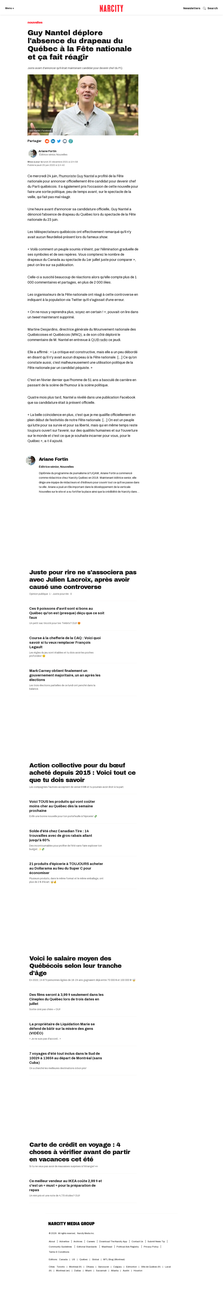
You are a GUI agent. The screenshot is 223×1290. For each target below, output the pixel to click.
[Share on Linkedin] (53, 141)
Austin (126, 1270)
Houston (138, 1270)
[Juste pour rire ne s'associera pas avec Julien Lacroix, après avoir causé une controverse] (83, 536)
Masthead (107, 1247)
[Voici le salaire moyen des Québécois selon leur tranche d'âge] (83, 923)
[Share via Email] (65, 141)
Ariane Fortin (47, 151)
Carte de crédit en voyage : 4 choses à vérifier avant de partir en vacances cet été (79, 1152)
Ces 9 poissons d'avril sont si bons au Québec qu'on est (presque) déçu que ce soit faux (66, 613)
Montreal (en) (63, 1270)
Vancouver (103, 1267)
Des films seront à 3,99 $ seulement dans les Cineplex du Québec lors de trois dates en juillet (66, 999)
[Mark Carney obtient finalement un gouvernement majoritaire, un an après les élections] (120, 677)
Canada (63, 1259)
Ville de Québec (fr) (151, 1267)
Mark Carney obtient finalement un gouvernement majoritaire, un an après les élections (65, 675)
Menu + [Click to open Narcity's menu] (9, 8)
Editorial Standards (87, 1247)
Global (95, 1259)
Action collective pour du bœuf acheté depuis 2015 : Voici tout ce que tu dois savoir (82, 772)
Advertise (64, 1241)
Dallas (77, 1270)
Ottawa (90, 1267)
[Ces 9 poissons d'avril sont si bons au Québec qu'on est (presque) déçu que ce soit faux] (120, 615)
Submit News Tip (156, 1241)
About (52, 1241)
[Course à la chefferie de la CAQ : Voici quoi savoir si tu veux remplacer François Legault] (120, 645)
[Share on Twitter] (59, 141)
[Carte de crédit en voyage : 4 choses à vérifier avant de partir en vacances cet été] (83, 1109)
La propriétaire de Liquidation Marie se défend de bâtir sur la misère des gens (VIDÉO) (62, 1028)
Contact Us (137, 1241)
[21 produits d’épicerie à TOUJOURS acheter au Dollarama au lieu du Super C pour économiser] (120, 871)
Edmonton (131, 1267)
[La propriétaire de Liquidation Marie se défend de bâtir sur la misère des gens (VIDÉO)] (120, 1031)
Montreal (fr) (75, 1267)
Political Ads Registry (128, 1247)
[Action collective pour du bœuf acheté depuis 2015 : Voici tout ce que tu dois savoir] (83, 729)
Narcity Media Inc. (85, 1233)
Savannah (101, 1270)
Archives (78, 1241)
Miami (88, 1270)
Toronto (61, 1267)
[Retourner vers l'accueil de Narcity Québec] (111, 8)
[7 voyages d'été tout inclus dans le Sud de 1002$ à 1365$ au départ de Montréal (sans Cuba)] (120, 1060)
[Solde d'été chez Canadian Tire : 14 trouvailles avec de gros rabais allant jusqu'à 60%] (120, 838)
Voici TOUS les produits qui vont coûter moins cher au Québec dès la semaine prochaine (62, 806)
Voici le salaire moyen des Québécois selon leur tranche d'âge (75, 965)
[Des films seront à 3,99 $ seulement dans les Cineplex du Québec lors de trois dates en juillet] (120, 1001)
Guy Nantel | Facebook (40, 130)
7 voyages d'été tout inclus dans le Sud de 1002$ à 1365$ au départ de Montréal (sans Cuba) (65, 1058)
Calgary (117, 1267)
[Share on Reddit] (47, 141)
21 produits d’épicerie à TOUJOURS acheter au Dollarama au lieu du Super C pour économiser (66, 868)
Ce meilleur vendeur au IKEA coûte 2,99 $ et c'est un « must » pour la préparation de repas (65, 1185)
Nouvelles (35, 22)
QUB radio (99, 340)
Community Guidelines (60, 1247)
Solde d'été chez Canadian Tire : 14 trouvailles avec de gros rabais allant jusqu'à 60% (60, 835)
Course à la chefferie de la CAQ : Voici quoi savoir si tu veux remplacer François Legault (65, 642)
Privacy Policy (151, 1247)
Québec (83, 1259)
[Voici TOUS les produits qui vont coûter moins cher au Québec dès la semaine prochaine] (120, 808)
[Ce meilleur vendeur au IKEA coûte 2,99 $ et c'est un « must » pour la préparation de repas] (120, 1188)
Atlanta (114, 1270)
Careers (91, 1241)
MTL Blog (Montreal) (114, 1259)
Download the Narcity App (113, 1241)
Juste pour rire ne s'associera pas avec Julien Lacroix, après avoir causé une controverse (82, 579)
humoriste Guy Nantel (77, 176)
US (73, 1259)
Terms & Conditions (59, 1252)
